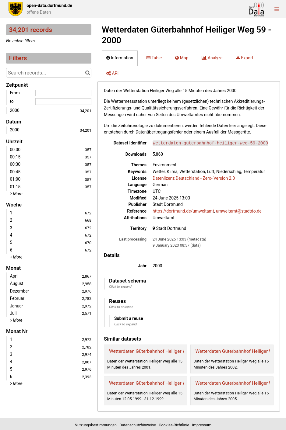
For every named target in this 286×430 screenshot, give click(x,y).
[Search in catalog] (87, 73)
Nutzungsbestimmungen (96, 425)
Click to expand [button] (120, 287)
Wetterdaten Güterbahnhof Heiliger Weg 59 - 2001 (160, 351)
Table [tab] (154, 57)
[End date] (63, 101)
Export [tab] (244, 57)
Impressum (201, 425)
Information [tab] (119, 57)
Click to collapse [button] (121, 307)
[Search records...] (48, 73)
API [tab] (112, 73)
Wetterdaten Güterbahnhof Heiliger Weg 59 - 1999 (160, 383)
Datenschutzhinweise (138, 425)
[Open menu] (277, 9)
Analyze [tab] (212, 57)
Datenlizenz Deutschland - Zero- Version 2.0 (194, 178)
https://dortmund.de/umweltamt (183, 211)
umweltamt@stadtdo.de (239, 211)
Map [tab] (181, 57)
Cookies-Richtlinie (175, 425)
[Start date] (63, 93)
